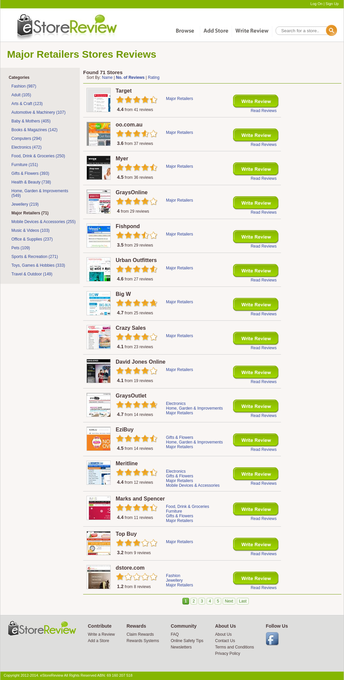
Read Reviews (264, 110)
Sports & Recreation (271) (34, 256)
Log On (316, 4)
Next (229, 601)
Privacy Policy (227, 653)
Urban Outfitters (136, 260)
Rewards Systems (142, 640)
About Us (223, 634)
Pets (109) (20, 248)
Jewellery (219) (25, 204)
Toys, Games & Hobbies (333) (38, 265)
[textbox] (306, 31)
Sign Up (332, 4)
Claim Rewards (140, 634)
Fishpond (128, 226)
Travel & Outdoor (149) (31, 274)
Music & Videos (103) (30, 230)
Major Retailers (179, 98)
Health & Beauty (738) (31, 182)
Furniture (174, 511)
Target (124, 91)
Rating (154, 77)
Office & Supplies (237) (32, 239)
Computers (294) (26, 138)
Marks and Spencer (140, 499)
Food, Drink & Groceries (187, 506)
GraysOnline (132, 192)
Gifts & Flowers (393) (30, 173)
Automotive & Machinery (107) (38, 112)
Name (107, 77)
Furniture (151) (24, 164)
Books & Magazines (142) (34, 129)
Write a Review (101, 634)
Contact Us (225, 640)
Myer (122, 158)
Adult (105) (21, 95)
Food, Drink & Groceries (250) (38, 156)
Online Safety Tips (187, 640)
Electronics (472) (26, 147)
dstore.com (130, 568)
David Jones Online (140, 362)
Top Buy (126, 534)
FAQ (175, 634)
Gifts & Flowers (179, 437)
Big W (123, 294)
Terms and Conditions (234, 647)
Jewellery (174, 580)
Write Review (256, 101)
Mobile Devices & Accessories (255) (43, 221)
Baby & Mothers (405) (31, 121)
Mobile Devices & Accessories (193, 485)
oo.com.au (129, 124)
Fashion (173, 575)
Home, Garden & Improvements (194, 408)
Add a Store (98, 640)
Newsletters (181, 647)
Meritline (127, 463)
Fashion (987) (23, 86)
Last (243, 601)
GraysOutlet (131, 396)
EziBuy (124, 429)
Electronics (176, 403)
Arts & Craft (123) (27, 103)
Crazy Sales (131, 328)
